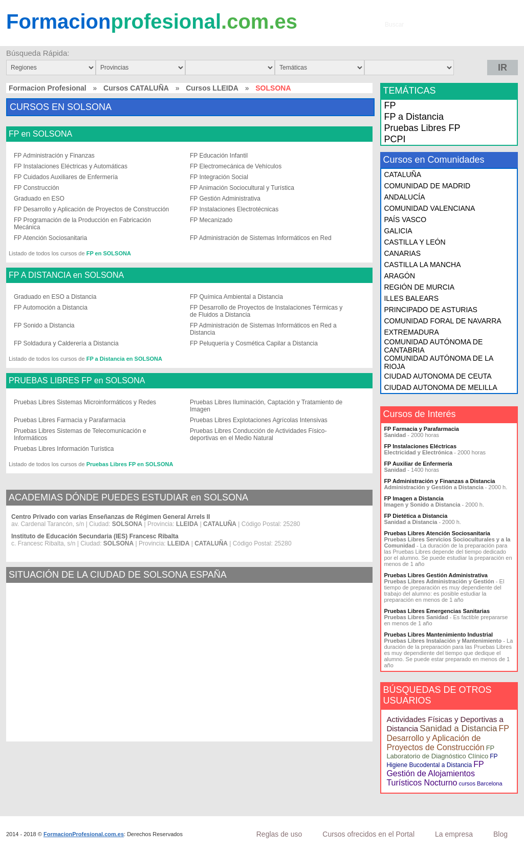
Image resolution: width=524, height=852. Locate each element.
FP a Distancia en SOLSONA (124, 359)
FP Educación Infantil (219, 155)
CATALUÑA (402, 174)
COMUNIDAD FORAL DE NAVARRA (442, 321)
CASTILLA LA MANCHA (422, 264)
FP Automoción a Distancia (51, 307)
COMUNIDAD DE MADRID (427, 186)
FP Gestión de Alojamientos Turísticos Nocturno (435, 773)
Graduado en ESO (39, 198)
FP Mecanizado (211, 220)
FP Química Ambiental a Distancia (236, 296)
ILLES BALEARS (411, 298)
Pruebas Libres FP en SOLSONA (129, 464)
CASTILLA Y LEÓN (414, 242)
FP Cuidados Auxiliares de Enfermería (66, 177)
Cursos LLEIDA (212, 88)
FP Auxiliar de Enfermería (418, 464)
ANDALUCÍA (404, 197)
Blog (500, 834)
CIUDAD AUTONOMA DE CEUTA (437, 376)
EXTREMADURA (411, 332)
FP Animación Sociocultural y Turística (242, 187)
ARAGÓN (399, 276)
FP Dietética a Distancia (415, 516)
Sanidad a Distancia (458, 728)
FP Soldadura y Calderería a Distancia (66, 343)
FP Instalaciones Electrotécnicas (234, 209)
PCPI (394, 139)
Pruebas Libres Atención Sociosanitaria (437, 533)
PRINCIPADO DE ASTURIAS (430, 309)
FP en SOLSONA (40, 134)
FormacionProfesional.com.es (83, 834)
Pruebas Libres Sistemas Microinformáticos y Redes (85, 402)
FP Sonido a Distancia (44, 325)
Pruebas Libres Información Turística (64, 448)
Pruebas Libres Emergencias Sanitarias (437, 611)
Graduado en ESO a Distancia (55, 296)
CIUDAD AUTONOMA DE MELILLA (440, 387)
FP (390, 105)
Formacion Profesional (47, 88)
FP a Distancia (414, 117)
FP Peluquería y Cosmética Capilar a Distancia (254, 343)
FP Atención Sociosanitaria (50, 238)
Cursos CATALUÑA (136, 88)
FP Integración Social (219, 177)
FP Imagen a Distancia (414, 498)
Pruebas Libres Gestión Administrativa (436, 575)
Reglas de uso (279, 834)
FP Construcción (36, 187)
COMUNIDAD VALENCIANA (429, 208)
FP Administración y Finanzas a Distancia (439, 481)
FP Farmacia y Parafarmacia (421, 429)
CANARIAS (402, 253)
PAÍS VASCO (405, 219)
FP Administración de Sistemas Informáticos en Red (261, 238)
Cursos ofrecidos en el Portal (368, 834)
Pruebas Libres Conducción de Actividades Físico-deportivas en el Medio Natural (258, 434)
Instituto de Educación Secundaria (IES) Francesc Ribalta (95, 536)
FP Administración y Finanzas (54, 155)
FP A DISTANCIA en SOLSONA (66, 275)
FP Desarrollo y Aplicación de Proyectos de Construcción (91, 209)
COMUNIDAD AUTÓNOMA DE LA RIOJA (438, 362)
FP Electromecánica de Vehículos (235, 166)
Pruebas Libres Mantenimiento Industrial (438, 634)
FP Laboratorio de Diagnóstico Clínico (440, 752)
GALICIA (398, 231)
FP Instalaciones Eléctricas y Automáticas (70, 166)
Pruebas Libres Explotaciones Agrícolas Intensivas (259, 420)
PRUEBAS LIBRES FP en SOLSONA (77, 381)
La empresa (454, 834)
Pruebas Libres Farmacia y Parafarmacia (69, 420)
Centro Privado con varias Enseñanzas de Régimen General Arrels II (110, 516)
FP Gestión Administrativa (225, 198)
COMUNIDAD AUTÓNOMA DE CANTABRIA (433, 346)
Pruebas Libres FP (422, 128)
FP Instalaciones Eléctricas (420, 446)
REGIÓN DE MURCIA (419, 287)
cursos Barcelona (481, 783)
